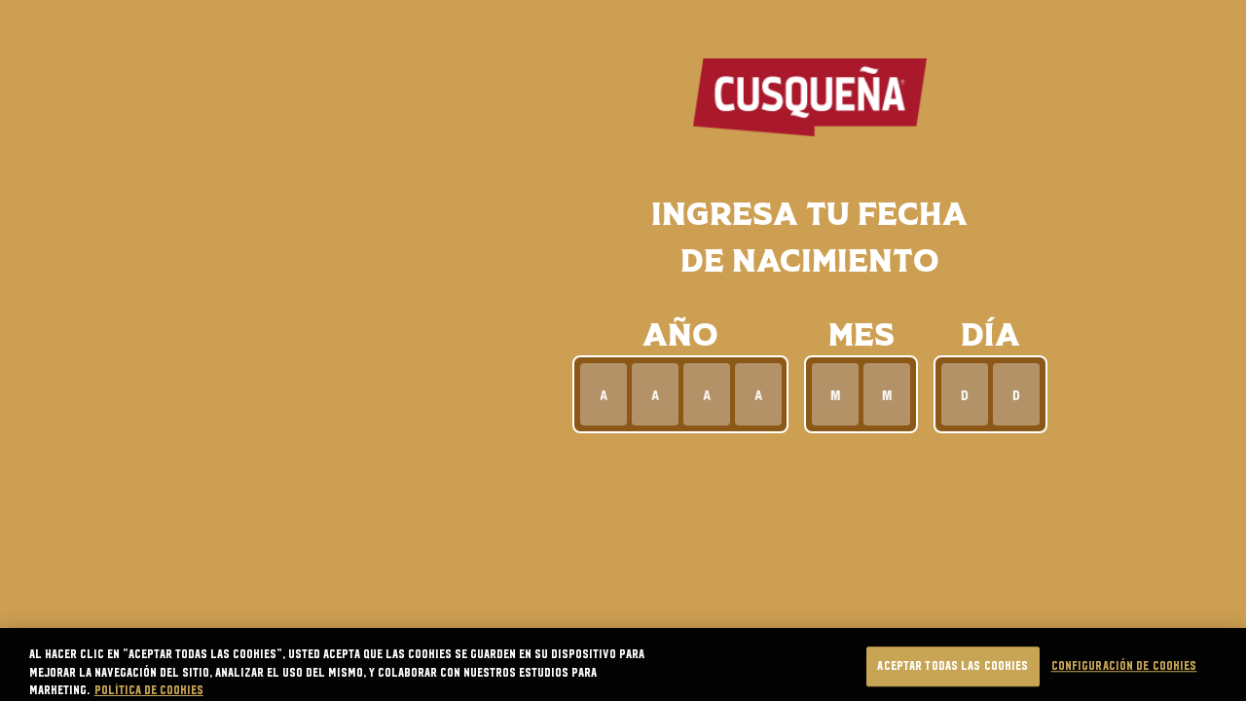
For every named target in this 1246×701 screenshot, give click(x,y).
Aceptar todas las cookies (952, 679)
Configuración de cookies (1124, 679)
